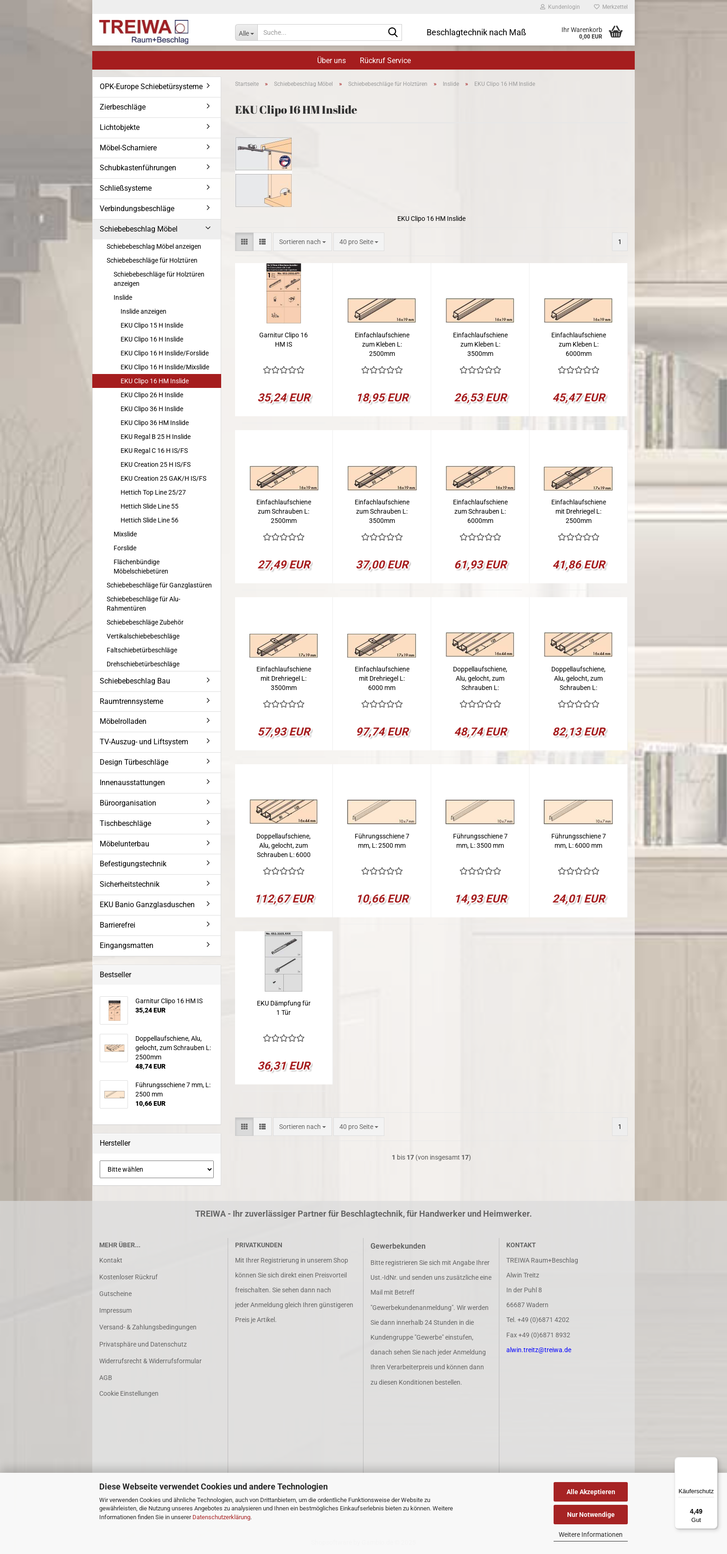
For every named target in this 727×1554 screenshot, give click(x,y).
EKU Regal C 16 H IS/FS (154, 450)
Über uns (331, 60)
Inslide (123, 297)
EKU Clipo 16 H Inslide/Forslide (165, 353)
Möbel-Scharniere (128, 147)
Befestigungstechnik (133, 863)
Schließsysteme (126, 188)
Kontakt (110, 1260)
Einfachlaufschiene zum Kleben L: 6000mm (578, 344)
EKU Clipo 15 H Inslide (152, 325)
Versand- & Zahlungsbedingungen (148, 1327)
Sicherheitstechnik (129, 884)
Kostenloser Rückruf (128, 1277)
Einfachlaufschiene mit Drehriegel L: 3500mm (283, 678)
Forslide (125, 548)
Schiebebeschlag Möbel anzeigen (154, 246)
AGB (105, 1377)
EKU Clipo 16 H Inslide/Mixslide (165, 367)
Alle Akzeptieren (591, 1492)
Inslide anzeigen (143, 311)
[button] (244, 241)
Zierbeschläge (123, 107)
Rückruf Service (385, 60)
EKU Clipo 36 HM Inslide (155, 422)
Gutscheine (115, 1293)
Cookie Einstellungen (129, 1393)
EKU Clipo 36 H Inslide (152, 409)
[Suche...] (246, 32)
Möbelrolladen (123, 721)
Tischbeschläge (125, 823)
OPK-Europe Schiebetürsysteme (151, 86)
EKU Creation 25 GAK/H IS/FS (163, 478)
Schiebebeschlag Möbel (139, 229)
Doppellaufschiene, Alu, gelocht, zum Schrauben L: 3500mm (578, 678)
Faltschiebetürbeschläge (142, 650)
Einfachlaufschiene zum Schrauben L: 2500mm (283, 511)
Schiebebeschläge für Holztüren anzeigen (159, 279)
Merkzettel (611, 7)
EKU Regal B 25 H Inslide (156, 436)
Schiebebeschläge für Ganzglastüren (159, 585)
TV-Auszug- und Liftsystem (144, 741)
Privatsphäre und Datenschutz (143, 1344)
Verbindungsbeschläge (137, 208)
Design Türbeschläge (134, 762)
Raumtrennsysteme (131, 701)
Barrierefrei (117, 925)
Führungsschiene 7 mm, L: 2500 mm (382, 840)
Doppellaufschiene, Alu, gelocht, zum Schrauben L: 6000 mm (283, 845)
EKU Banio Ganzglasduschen (147, 904)
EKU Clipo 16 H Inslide (152, 339)
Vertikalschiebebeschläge (143, 636)
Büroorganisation (128, 803)
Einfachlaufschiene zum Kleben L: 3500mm (480, 344)
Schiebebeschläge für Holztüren (152, 260)
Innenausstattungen (132, 782)
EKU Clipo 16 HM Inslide (155, 381)
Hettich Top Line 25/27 (153, 492)
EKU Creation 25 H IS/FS (156, 464)
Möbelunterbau (124, 843)
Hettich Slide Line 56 (150, 520)
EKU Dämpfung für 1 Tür (284, 1007)
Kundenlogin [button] (560, 7)
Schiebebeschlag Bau (135, 681)
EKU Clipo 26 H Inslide (152, 395)
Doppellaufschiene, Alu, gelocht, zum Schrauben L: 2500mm (480, 678)
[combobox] (302, 241)
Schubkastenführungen (138, 167)
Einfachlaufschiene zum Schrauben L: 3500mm (382, 511)
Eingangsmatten (126, 945)
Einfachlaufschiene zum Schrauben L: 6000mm (480, 511)
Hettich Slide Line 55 (150, 506)
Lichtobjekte (120, 127)
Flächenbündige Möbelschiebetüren (141, 566)
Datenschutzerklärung (221, 1517)
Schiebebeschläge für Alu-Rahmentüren (143, 603)
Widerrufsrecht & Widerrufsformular (150, 1361)
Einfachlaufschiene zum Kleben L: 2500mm (382, 344)
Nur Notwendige (591, 1514)
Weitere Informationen (591, 1534)
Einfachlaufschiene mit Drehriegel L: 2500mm (578, 511)
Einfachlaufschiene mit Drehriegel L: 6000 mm (382, 678)
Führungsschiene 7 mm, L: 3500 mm (480, 840)
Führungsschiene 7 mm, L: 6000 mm (578, 840)
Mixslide (125, 534)
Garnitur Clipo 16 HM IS (283, 339)
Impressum (115, 1310)
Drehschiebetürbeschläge (143, 664)
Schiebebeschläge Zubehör (145, 622)
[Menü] (712, 1462)
